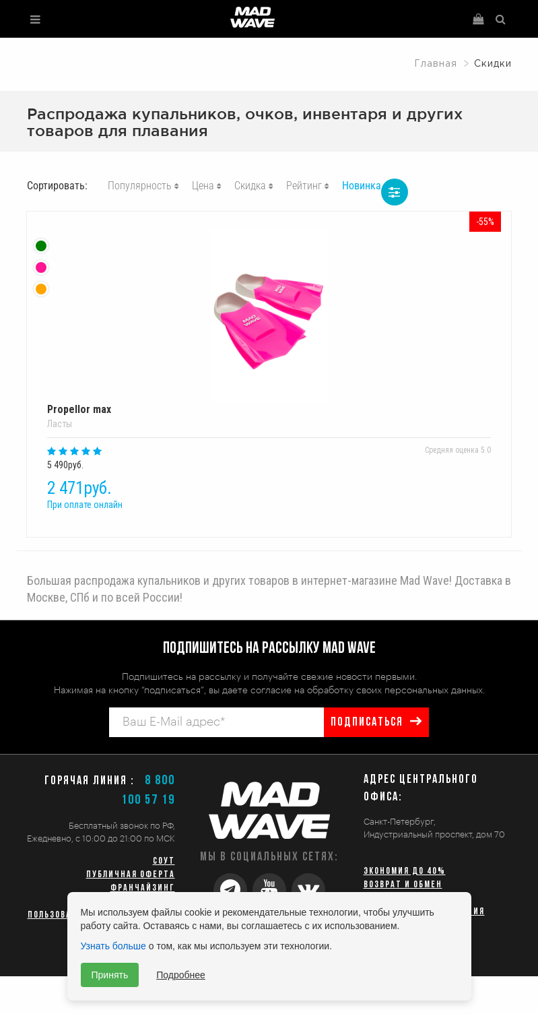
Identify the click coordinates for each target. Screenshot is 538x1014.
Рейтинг (304, 185)
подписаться (367, 722)
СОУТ (164, 861)
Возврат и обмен (403, 885)
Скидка (250, 185)
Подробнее (180, 975)
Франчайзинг (142, 888)
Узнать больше (113, 946)
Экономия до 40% (405, 871)
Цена (203, 185)
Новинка (361, 185)
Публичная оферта (130, 875)
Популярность (140, 185)
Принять (110, 975)
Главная (435, 64)
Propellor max (269, 322)
